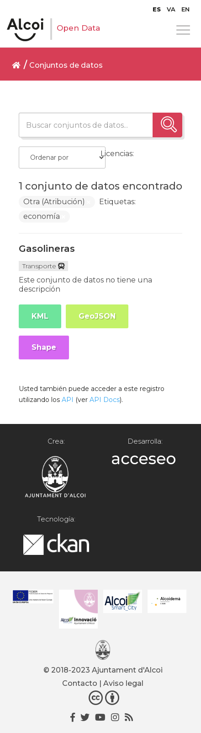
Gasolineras (47, 248)
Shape (44, 347)
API (68, 400)
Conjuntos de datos (66, 65)
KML (40, 316)
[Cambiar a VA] (171, 9)
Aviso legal (123, 683)
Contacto (79, 683)
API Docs (105, 400)
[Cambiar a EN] (185, 9)
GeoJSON (97, 316)
